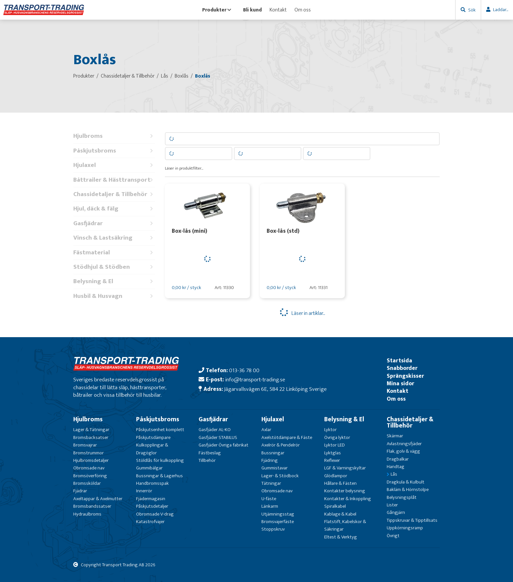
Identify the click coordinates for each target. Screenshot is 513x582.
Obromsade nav (88, 468)
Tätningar (271, 483)
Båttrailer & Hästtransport (114, 180)
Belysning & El (114, 281)
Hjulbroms (114, 136)
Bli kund (252, 10)
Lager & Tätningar (91, 430)
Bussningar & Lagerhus (159, 476)
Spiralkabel (335, 506)
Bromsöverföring (90, 476)
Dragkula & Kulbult (405, 482)
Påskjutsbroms (114, 151)
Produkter (216, 10)
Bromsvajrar (85, 445)
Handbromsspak (152, 483)
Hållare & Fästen (340, 483)
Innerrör (144, 491)
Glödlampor (335, 476)
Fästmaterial (114, 252)
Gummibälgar (149, 468)
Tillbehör (207, 460)
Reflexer (332, 460)
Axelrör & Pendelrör (280, 445)
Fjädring (269, 460)
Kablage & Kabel (340, 514)
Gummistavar (274, 468)
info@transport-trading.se (255, 379)
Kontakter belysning (344, 491)
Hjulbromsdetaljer (91, 460)
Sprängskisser (405, 376)
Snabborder (402, 368)
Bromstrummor (88, 453)
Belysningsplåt (401, 497)
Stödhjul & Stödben (114, 267)
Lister (392, 505)
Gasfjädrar (114, 223)
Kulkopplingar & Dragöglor (152, 449)
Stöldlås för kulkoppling (160, 460)
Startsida (399, 360)
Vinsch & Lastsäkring (114, 238)
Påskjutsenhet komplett (160, 430)
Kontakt (278, 10)
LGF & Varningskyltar (345, 468)
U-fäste (268, 499)
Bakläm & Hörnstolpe (408, 489)
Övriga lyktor (337, 437)
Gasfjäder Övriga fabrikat (223, 445)
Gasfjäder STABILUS (218, 437)
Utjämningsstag (277, 514)
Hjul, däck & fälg (114, 208)
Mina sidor (400, 383)
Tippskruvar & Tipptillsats (412, 520)
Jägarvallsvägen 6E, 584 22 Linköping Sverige (275, 389)
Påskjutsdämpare (153, 437)
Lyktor (330, 430)
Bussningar (272, 453)
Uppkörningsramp (405, 528)
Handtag (395, 467)
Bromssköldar (87, 483)
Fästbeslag (210, 453)
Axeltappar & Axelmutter (97, 499)
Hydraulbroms (87, 514)
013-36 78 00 (244, 370)
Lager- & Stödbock (280, 476)
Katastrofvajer (150, 522)
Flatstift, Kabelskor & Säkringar (345, 525)
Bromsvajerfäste (277, 522)
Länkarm (269, 506)
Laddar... (500, 10)
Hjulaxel (114, 165)
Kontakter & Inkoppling (347, 499)
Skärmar (395, 436)
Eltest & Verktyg (340, 537)
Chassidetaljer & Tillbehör (114, 194)
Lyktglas (332, 453)
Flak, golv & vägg (403, 451)
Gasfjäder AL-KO (215, 430)
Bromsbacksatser (90, 437)
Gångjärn (396, 512)
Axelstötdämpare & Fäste (286, 437)
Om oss (302, 10)
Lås (394, 474)
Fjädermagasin (150, 499)
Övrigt (393, 536)
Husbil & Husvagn (114, 296)
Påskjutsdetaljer (152, 506)
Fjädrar (80, 491)
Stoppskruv (273, 529)
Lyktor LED (334, 445)
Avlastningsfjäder (404, 444)
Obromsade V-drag (155, 514)
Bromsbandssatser (92, 506)
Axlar (266, 430)
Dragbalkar (398, 459)
